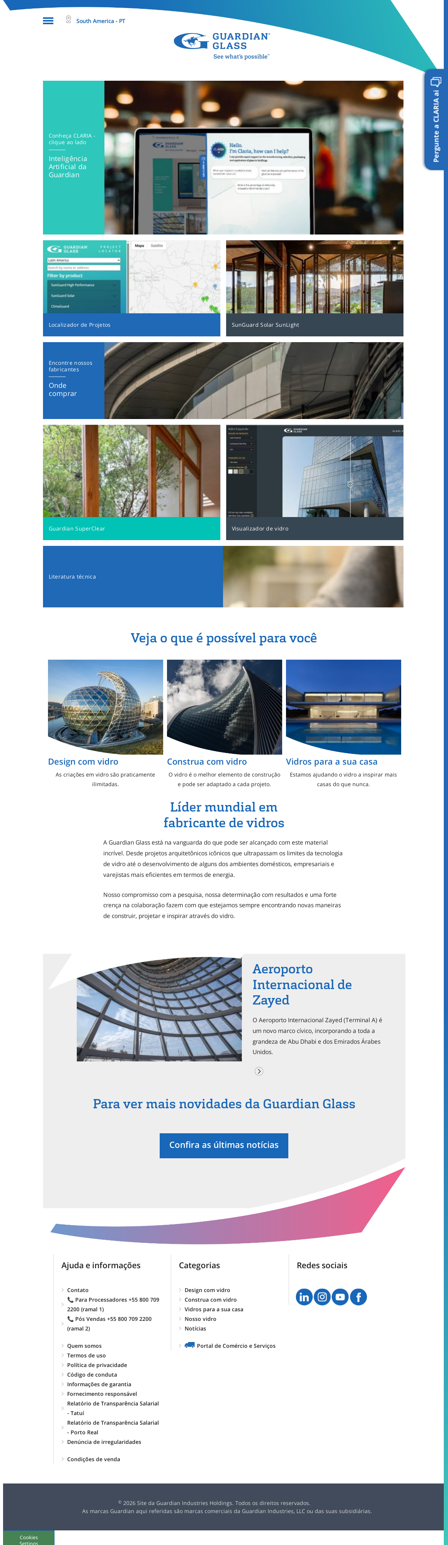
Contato (78, 1290)
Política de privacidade (97, 1365)
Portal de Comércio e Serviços (236, 1345)
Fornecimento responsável (102, 1393)
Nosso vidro (201, 1318)
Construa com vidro (211, 1299)
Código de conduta (92, 1374)
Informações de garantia (99, 1384)
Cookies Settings (33, 1537)
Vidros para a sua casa (214, 1309)
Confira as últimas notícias (224, 1145)
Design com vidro (207, 1290)
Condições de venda (93, 1459)
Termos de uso (86, 1355)
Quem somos (84, 1345)
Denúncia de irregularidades (104, 1441)
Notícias (195, 1328)
